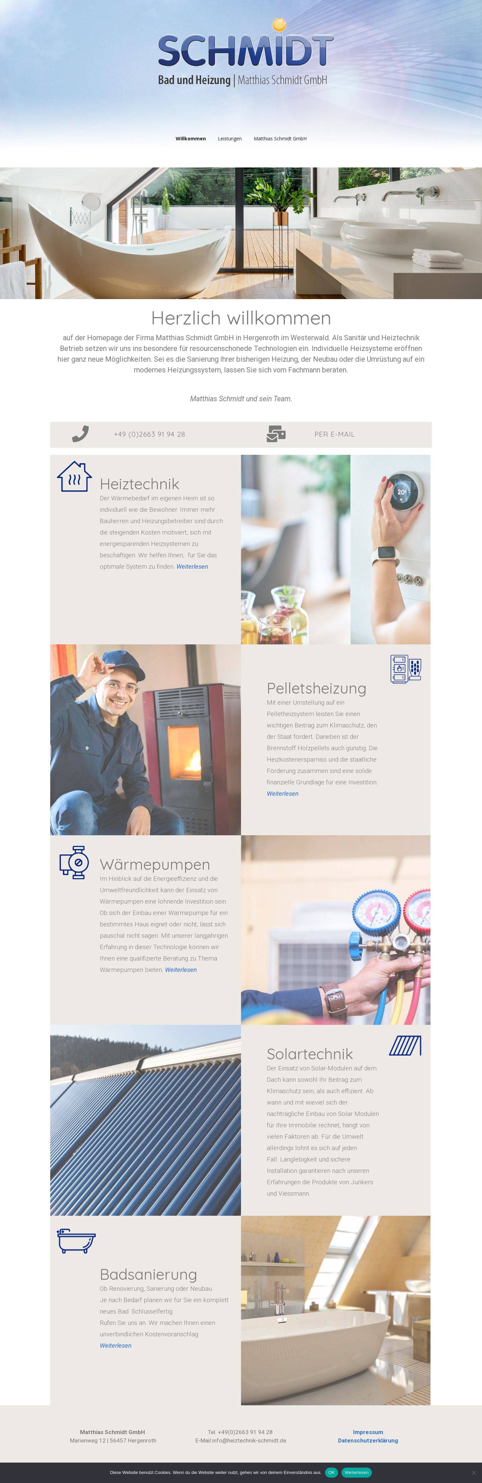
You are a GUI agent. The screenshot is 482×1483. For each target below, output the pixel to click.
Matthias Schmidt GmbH (280, 138)
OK (331, 1472)
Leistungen (230, 138)
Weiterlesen (283, 793)
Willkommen (191, 138)
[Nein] (473, 1472)
